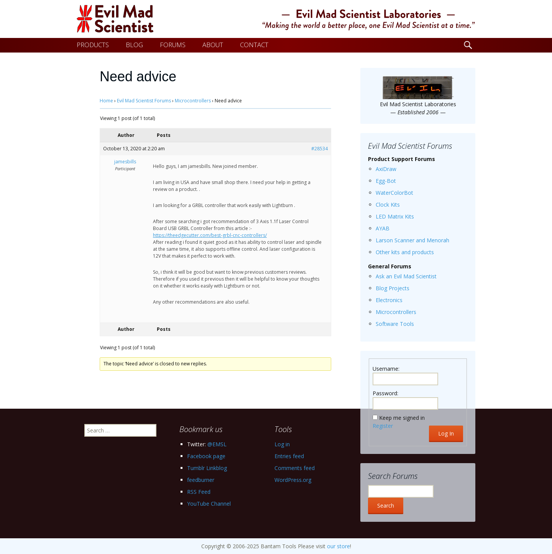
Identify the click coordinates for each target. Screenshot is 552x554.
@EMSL (217, 444)
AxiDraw (386, 169)
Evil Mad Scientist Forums (144, 100)
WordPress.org (292, 479)
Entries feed (289, 456)
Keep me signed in (402, 417)
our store (338, 546)
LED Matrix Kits (395, 216)
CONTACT (254, 44)
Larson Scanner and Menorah (412, 240)
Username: (386, 368)
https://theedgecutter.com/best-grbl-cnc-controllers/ (210, 235)
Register (383, 425)
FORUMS (173, 44)
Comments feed (294, 468)
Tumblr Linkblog (207, 468)
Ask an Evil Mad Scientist (406, 276)
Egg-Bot (386, 180)
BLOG (134, 44)
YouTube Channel (209, 503)
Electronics (389, 300)
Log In (446, 433)
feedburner (200, 479)
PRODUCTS (93, 44)
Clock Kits (388, 204)
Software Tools (395, 323)
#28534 (319, 148)
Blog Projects (392, 288)
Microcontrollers (193, 100)
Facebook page (206, 456)
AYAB (382, 228)
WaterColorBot (394, 192)
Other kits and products (405, 252)
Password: (385, 393)
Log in (282, 444)
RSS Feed (198, 491)
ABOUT (212, 44)
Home (106, 100)
